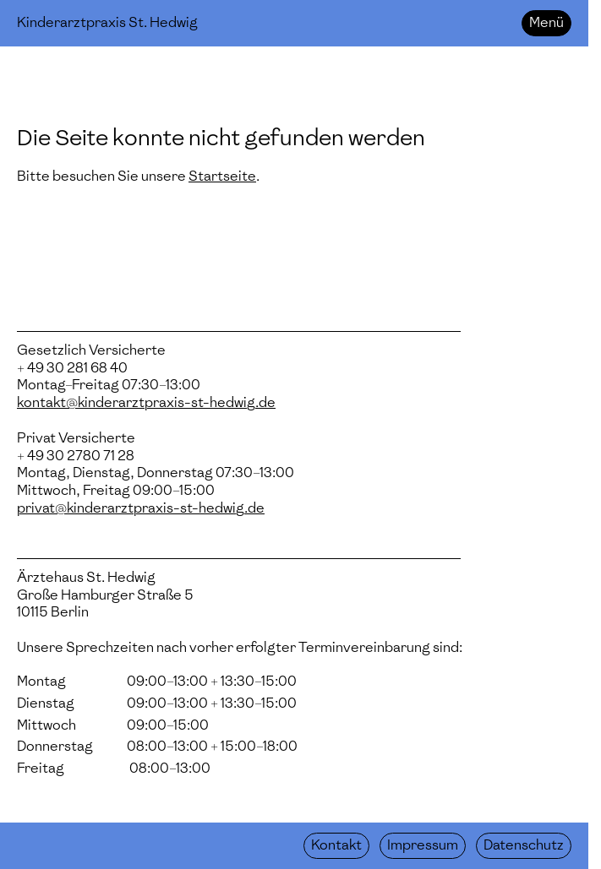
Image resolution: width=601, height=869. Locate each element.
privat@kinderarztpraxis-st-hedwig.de (141, 508)
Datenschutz (524, 845)
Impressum (422, 845)
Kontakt (336, 845)
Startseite (222, 176)
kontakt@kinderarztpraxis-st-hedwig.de (146, 402)
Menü (546, 22)
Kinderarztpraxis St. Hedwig (107, 22)
